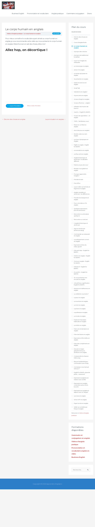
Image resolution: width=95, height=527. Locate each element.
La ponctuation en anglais (55, 120)
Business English (18, 15)
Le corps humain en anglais (32, 35)
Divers (89, 15)
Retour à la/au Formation (34, 107)
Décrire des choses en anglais (14, 120)
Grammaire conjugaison (75, 15)
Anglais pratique (57, 15)
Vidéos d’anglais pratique (15, 35)
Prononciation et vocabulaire (38, 15)
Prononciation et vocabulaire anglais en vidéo (81, 488)
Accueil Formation (76, 33)
